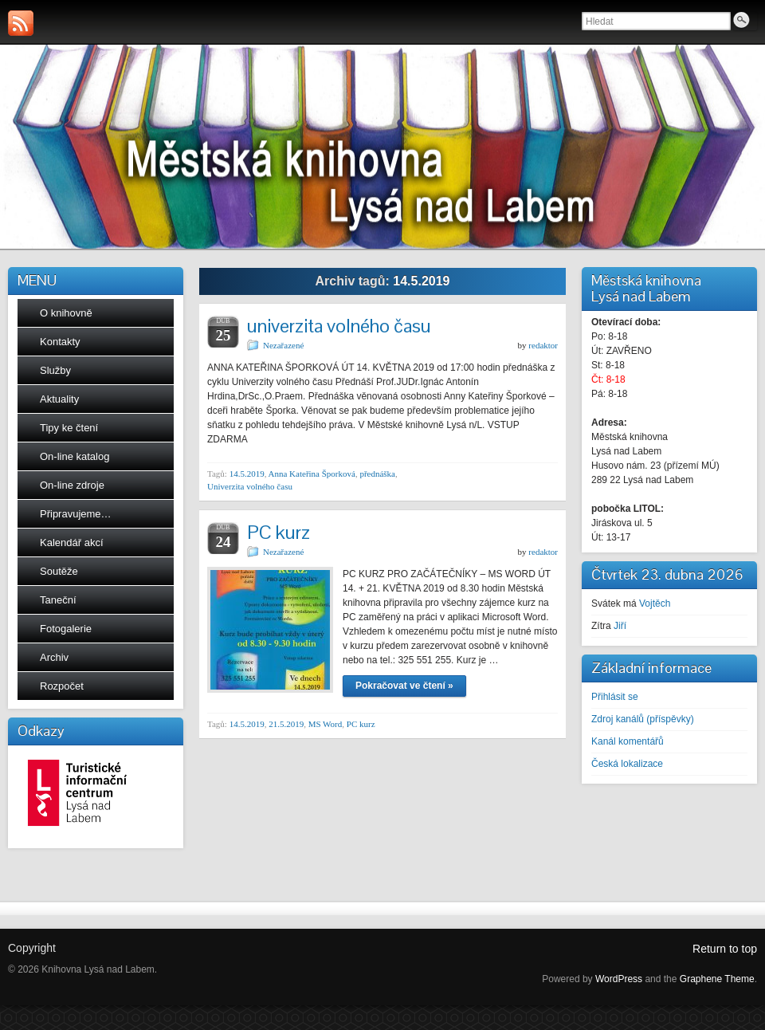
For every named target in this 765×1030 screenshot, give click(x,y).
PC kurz (278, 532)
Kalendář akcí (72, 542)
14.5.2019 (247, 473)
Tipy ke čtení (69, 428)
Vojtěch (654, 603)
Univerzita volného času (249, 486)
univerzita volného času (339, 325)
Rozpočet (62, 686)
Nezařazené (283, 345)
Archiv (54, 657)
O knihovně (66, 313)
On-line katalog (74, 456)
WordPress (618, 979)
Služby (55, 370)
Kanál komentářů (627, 741)
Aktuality (59, 399)
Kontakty (60, 342)
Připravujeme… (76, 514)
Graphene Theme (717, 979)
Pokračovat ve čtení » (404, 685)
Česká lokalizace (627, 763)
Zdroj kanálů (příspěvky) (642, 719)
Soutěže (59, 571)
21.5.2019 (286, 724)
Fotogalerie (66, 629)
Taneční (58, 600)
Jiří (620, 625)
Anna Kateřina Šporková (312, 473)
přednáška (377, 473)
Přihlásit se (614, 696)
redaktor (543, 345)
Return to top (724, 948)
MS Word (325, 724)
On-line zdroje (72, 485)
